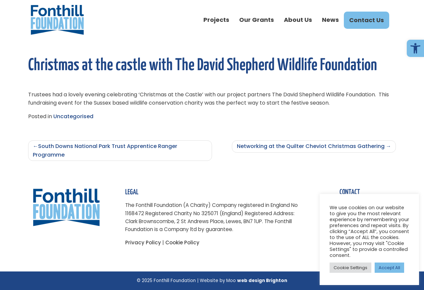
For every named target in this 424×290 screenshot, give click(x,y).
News (330, 20)
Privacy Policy (143, 242)
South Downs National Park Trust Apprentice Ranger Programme (105, 150)
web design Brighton (262, 280)
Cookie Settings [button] (350, 268)
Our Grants (256, 20)
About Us (298, 20)
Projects (216, 20)
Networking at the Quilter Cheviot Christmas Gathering (311, 146)
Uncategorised (73, 116)
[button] (415, 48)
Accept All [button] (389, 268)
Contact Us (366, 20)
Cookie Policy (182, 242)
